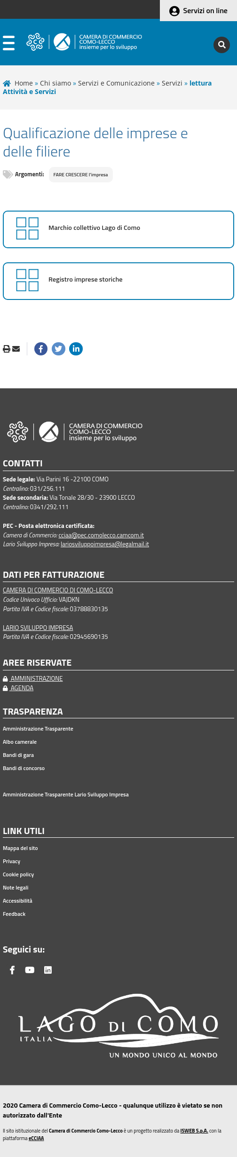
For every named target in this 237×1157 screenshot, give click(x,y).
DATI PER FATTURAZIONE (53, 575)
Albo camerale (20, 742)
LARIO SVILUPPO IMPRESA (38, 627)
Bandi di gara (18, 755)
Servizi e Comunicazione (116, 83)
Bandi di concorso (24, 768)
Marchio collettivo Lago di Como (94, 228)
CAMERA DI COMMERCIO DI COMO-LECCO (58, 590)
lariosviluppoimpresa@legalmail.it (105, 544)
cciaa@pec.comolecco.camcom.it (101, 535)
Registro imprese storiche (85, 279)
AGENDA (18, 688)
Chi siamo (55, 83)
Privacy (11, 861)
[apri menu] (8, 45)
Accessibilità (17, 901)
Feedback (14, 914)
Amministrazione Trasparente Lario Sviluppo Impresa (66, 794)
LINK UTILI (24, 831)
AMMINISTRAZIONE (33, 678)
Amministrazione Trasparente (38, 728)
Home (24, 83)
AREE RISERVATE (37, 662)
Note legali (15, 887)
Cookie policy (18, 874)
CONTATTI (23, 463)
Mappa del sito (20, 848)
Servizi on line (205, 10)
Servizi (172, 83)
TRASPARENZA (33, 711)
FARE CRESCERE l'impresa (81, 174)
